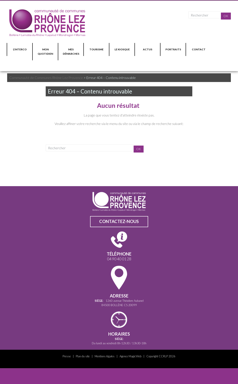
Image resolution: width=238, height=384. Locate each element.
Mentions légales (105, 356)
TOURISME (96, 49)
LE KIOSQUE (122, 49)
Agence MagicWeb (130, 356)
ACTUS (147, 49)
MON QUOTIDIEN (45, 51)
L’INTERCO (20, 49)
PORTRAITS (173, 49)
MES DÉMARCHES (71, 51)
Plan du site (83, 356)
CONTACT (199, 49)
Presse (67, 356)
